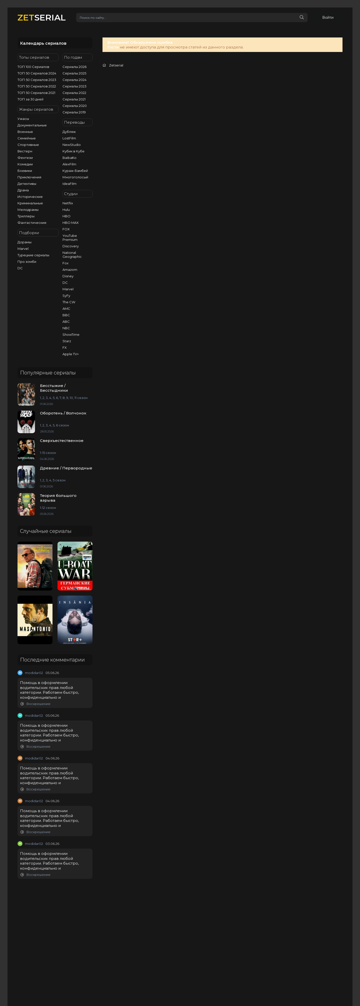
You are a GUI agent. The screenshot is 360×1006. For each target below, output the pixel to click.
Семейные (27, 138)
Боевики (25, 171)
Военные (25, 132)
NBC (66, 328)
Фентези (25, 158)
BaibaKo (69, 158)
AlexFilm (69, 164)
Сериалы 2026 (74, 67)
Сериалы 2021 (74, 99)
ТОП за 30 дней (31, 99)
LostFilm (69, 138)
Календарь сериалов (43, 43)
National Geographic (72, 255)
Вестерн (25, 151)
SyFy (66, 296)
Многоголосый (75, 177)
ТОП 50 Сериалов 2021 (36, 93)
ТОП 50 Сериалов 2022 (37, 86)
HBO (66, 216)
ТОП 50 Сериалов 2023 (37, 80)
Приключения (29, 177)
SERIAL (42, 17)
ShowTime (71, 334)
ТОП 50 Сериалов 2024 (37, 73)
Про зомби (27, 262)
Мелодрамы (28, 210)
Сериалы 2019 (74, 112)
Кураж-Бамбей (75, 171)
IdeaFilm (69, 184)
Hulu (66, 210)
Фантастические (32, 223)
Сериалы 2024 (74, 80)
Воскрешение (35, 703)
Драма (23, 190)
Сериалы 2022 (74, 93)
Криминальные (30, 203)
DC (20, 268)
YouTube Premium (70, 238)
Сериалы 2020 (74, 106)
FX (64, 347)
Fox (65, 263)
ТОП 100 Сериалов (33, 67)
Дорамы (25, 242)
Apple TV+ (70, 354)
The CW (68, 302)
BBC (66, 315)
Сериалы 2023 (74, 86)
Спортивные (28, 145)
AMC (66, 309)
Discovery (70, 246)
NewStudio (71, 145)
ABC (66, 322)
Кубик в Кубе (73, 151)
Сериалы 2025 (74, 73)
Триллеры (26, 216)
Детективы (27, 184)
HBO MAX (70, 223)
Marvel (23, 249)
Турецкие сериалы (33, 255)
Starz (66, 341)
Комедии (25, 164)
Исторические (30, 197)
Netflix (67, 203)
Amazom (69, 270)
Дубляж (69, 132)
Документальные (32, 125)
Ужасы (23, 119)
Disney (68, 276)
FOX (66, 229)
